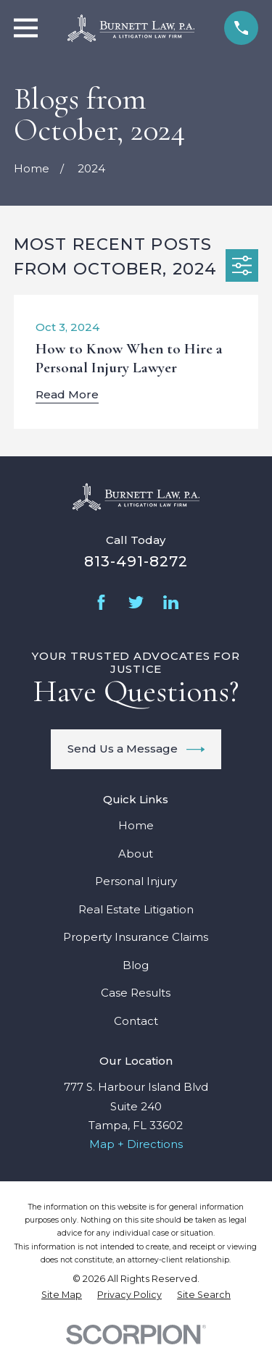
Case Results (135, 993)
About (135, 853)
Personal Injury (136, 881)
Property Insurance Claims (135, 937)
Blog (136, 965)
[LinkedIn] (170, 602)
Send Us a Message (136, 749)
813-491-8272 (136, 561)
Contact (136, 1021)
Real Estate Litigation (136, 909)
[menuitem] (61, 1295)
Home (136, 825)
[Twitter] (136, 602)
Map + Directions (136, 1144)
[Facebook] (101, 602)
